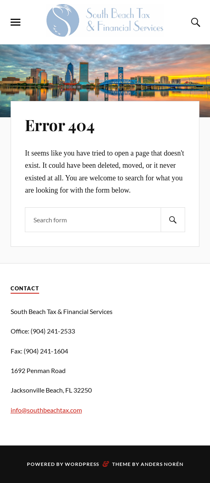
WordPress (82, 464)
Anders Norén (162, 464)
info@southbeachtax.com (46, 410)
